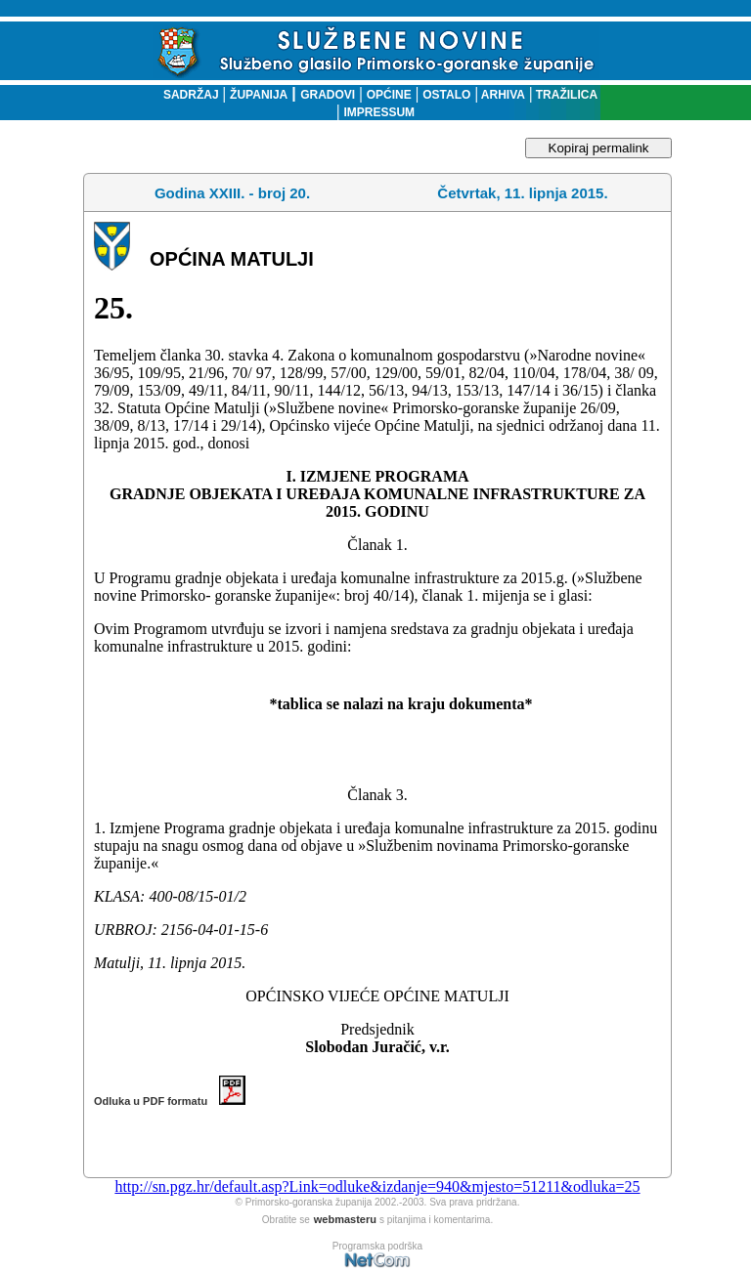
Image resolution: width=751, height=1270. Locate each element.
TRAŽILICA (564, 95)
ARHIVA (501, 95)
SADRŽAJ (186, 95)
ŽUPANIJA (258, 95)
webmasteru (345, 1219)
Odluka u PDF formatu (169, 1101)
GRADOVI (327, 95)
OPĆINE (389, 95)
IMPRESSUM (379, 112)
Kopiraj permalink (599, 148)
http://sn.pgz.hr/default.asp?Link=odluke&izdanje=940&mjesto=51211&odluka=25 (377, 1186)
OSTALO (446, 95)
